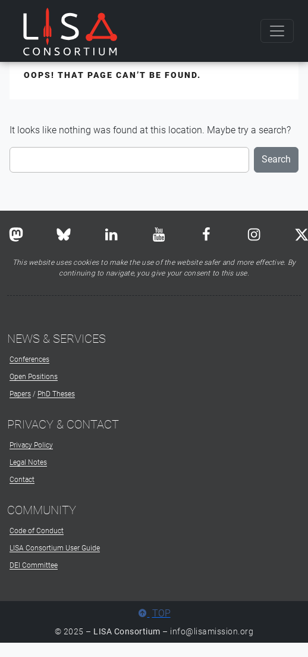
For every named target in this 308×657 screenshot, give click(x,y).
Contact (22, 479)
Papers (20, 394)
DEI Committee (34, 565)
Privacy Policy (31, 445)
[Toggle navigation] (277, 31)
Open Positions (34, 377)
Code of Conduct (37, 531)
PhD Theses (56, 394)
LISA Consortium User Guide (55, 548)
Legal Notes (28, 462)
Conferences (29, 359)
